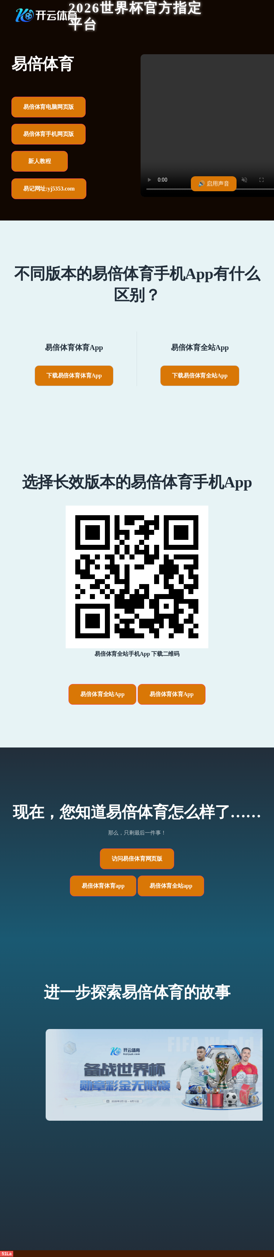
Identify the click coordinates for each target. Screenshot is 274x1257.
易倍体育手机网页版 (48, 134)
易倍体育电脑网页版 (48, 107)
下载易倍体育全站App (199, 375)
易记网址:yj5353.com (49, 189)
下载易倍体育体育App (74, 375)
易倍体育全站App (102, 694)
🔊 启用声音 (213, 184)
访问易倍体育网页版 (137, 859)
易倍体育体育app (103, 886)
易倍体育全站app (170, 886)
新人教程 (39, 161)
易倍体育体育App (171, 694)
